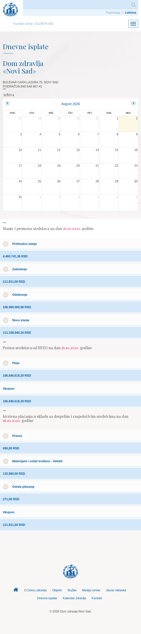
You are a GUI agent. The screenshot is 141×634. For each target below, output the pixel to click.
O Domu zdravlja (35, 590)
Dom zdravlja (16, 590)
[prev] (7, 103)
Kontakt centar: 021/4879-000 (33, 23)
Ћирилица (113, 12)
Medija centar (91, 590)
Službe (72, 590)
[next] (133, 103)
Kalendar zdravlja (74, 598)
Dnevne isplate (47, 598)
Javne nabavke (116, 590)
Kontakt (97, 598)
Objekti (57, 590)
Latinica (130, 12)
